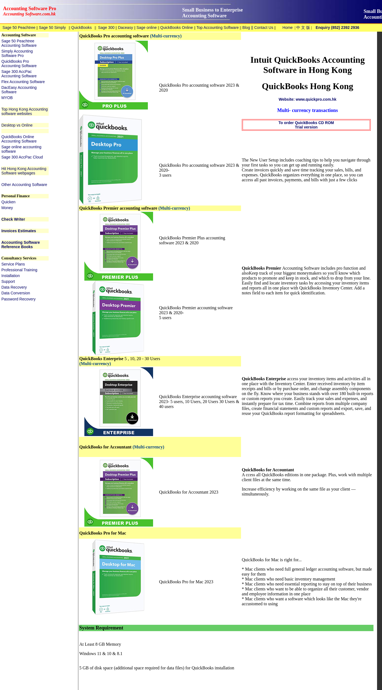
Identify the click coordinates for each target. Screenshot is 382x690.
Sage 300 (106, 27)
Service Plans (13, 264)
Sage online (147, 27)
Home (288, 27)
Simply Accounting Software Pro (17, 53)
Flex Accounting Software (23, 82)
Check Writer (13, 219)
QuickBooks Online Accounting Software (19, 139)
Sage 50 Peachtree (18, 27)
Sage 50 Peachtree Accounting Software (19, 43)
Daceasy (125, 27)
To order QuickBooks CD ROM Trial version (306, 125)
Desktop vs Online (17, 125)
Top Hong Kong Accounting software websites (24, 111)
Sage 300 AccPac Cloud (22, 157)
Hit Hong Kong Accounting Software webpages (23, 170)
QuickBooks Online (176, 27)
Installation (10, 275)
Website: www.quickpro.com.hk (307, 99)
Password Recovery (18, 299)
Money (7, 208)
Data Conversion (15, 293)
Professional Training (19, 270)
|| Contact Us (261, 27)
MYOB (7, 97)
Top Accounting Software (217, 27)
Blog (245, 27)
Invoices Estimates (18, 231)
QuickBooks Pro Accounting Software (19, 63)
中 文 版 (303, 27)
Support (8, 281)
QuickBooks (81, 27)
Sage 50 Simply (52, 27)
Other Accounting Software (24, 184)
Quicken (8, 202)
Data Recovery (14, 287)
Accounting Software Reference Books (20, 244)
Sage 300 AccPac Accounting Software (19, 73)
